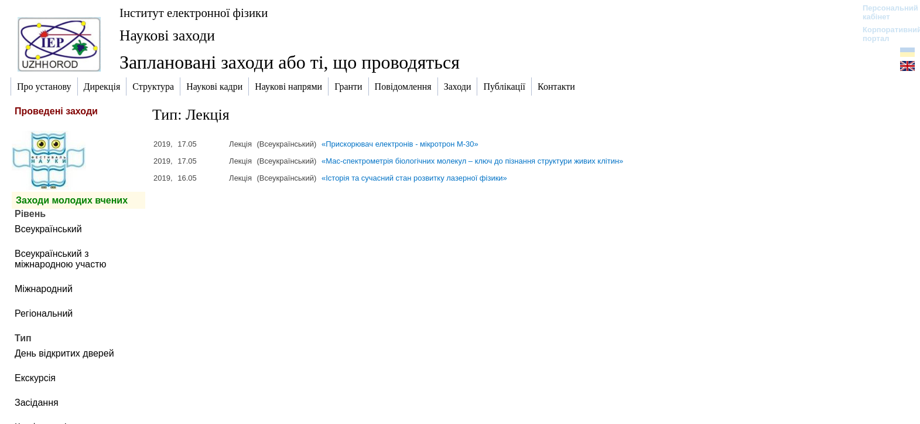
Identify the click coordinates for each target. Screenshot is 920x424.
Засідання (37, 403)
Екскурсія (35, 378)
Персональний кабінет (885, 12)
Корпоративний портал (885, 34)
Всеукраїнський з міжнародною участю (61, 259)
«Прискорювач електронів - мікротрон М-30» (400, 144)
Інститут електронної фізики (193, 12)
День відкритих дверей (64, 353)
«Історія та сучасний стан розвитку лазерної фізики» (414, 178)
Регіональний (44, 313)
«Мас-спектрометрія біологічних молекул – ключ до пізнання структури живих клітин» (472, 161)
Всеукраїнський (48, 229)
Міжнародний (44, 289)
